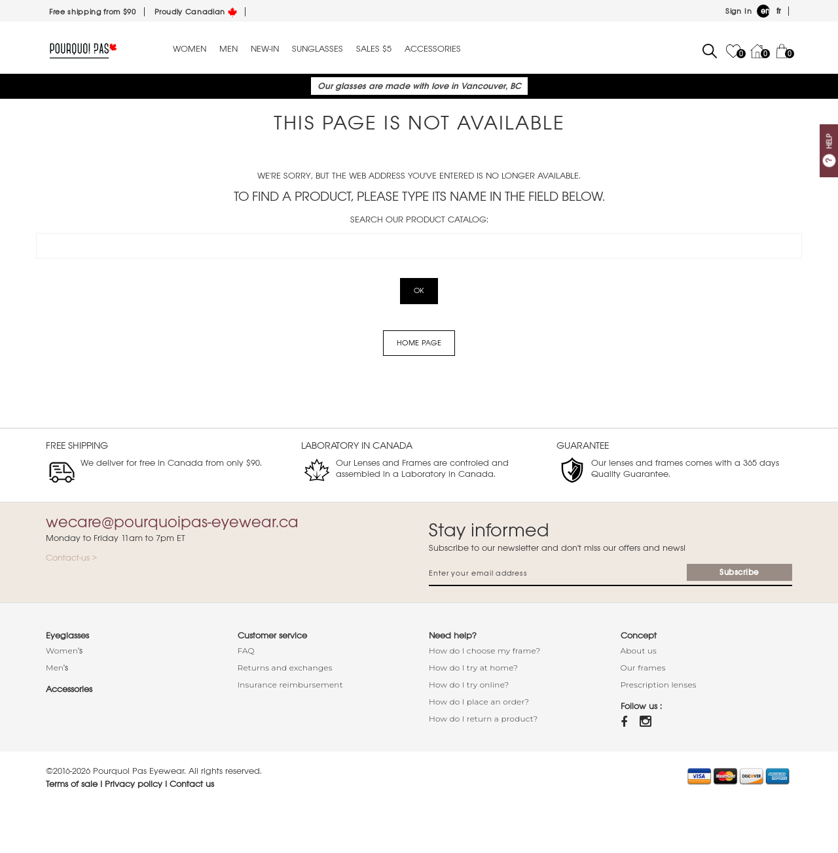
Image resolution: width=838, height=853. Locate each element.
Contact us (192, 784)
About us (639, 650)
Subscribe (739, 572)
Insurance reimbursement (290, 684)
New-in (265, 49)
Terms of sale (72, 784)
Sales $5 (374, 49)
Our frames (643, 667)
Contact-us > (71, 557)
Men (228, 49)
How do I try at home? (473, 667)
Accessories (433, 49)
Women (189, 49)
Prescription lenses (659, 684)
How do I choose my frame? (485, 650)
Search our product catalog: (419, 219)
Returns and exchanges (285, 667)
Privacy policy (133, 784)
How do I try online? (469, 684)
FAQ (246, 650)
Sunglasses (317, 49)
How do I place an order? (479, 701)
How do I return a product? (483, 718)
